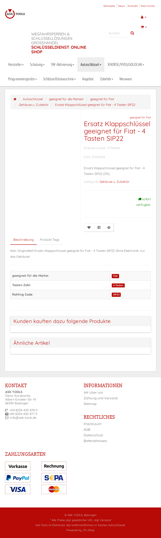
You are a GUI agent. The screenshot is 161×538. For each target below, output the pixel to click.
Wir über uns (93, 392)
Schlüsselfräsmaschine (59, 78)
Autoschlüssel (90, 64)
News (121, 6)
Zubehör (106, 78)
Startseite (109, 6)
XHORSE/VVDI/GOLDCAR (126, 64)
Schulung (37, 64)
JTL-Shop (89, 530)
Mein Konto (148, 6)
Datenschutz (93, 435)
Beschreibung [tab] (23, 240)
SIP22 (116, 294)
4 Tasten (118, 285)
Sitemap (90, 404)
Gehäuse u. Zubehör (114, 182)
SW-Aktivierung (62, 64)
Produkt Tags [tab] (49, 240)
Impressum (92, 424)
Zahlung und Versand (101, 398)
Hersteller (16, 64)
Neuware (125, 78)
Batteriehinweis (95, 441)
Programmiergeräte (22, 78)
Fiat (115, 275)
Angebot (88, 78)
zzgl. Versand (102, 520)
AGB (87, 429)
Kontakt (133, 6)
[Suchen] (118, 33)
